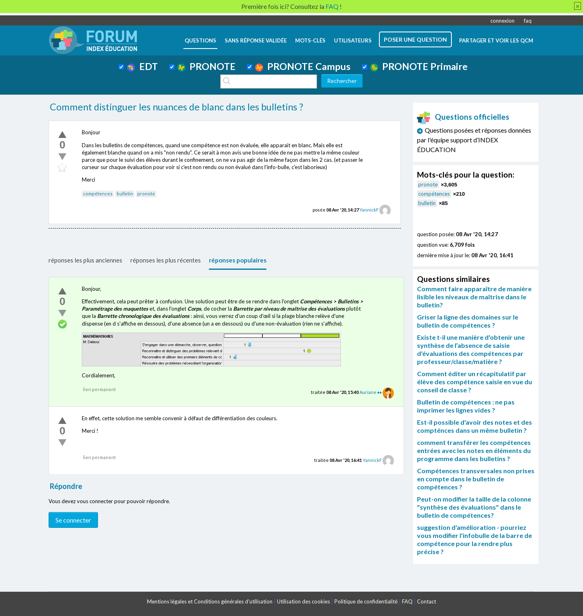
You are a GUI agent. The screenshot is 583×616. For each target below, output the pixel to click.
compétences (98, 193)
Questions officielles (463, 116)
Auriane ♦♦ (371, 392)
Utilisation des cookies (303, 601)
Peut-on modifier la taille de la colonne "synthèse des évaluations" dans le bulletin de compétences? (474, 507)
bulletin (125, 193)
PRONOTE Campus (303, 66)
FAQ (407, 601)
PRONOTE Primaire (419, 66)
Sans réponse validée (256, 40)
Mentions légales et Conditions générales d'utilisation (209, 601)
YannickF (369, 209)
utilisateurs (353, 40)
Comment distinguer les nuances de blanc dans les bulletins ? (176, 106)
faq (528, 20)
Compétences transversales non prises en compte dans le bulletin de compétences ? (475, 479)
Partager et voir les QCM (496, 40)
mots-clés (310, 40)
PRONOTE (206, 66)
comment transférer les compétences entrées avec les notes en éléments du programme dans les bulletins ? (474, 450)
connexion (502, 20)
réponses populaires (237, 260)
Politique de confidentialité (366, 601)
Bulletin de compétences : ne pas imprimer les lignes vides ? (466, 406)
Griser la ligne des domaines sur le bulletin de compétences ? (467, 321)
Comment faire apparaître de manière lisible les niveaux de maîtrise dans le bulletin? (474, 297)
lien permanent (99, 389)
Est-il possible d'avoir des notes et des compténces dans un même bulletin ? (474, 426)
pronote (146, 193)
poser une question (415, 39)
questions (200, 40)
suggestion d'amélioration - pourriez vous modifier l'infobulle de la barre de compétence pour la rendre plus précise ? (474, 539)
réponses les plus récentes (165, 260)
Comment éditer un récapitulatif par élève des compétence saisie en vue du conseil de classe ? (474, 382)
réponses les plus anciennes (85, 260)
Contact (426, 601)
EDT (142, 66)
